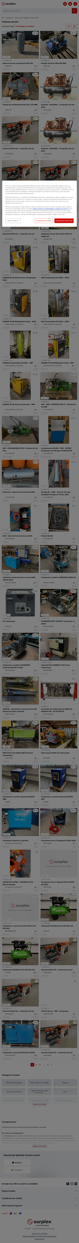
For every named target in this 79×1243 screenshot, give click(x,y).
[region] (39, 203)
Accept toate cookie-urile (64, 220)
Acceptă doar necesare (44, 220)
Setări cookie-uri (13, 220)
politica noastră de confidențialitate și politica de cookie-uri (50, 208)
